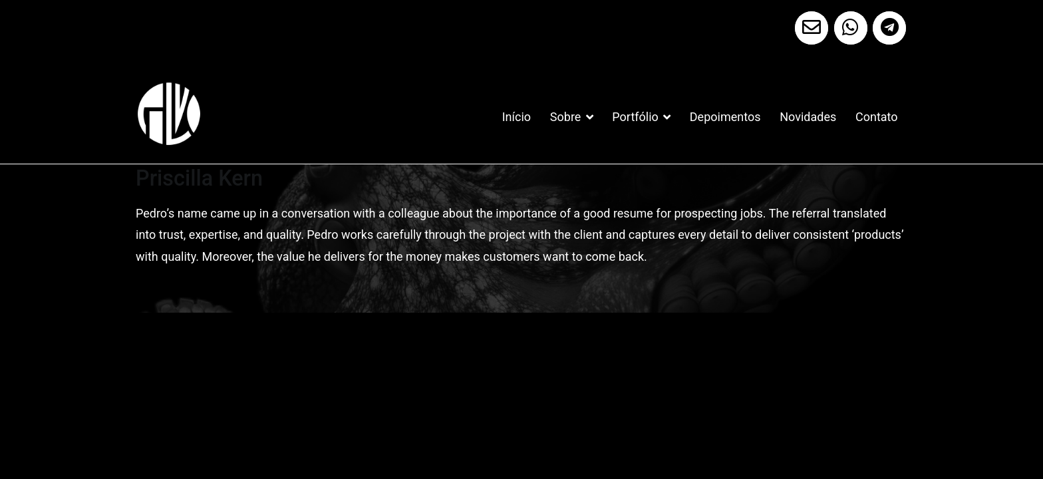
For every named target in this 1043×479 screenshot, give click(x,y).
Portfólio (635, 117)
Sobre (565, 117)
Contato (876, 117)
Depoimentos (725, 117)
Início (516, 117)
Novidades (808, 117)
